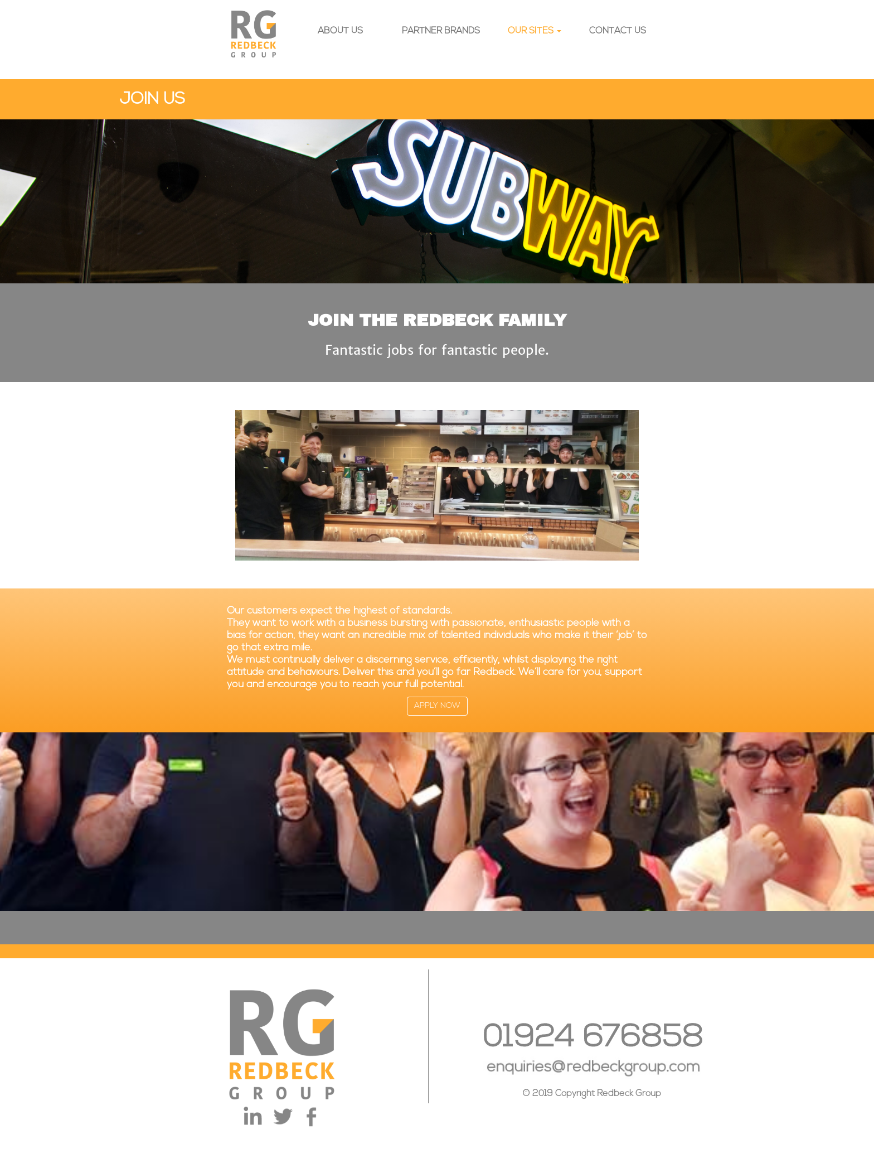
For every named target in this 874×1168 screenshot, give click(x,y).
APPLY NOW (437, 706)
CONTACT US (617, 31)
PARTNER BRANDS (441, 31)
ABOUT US (340, 31)
